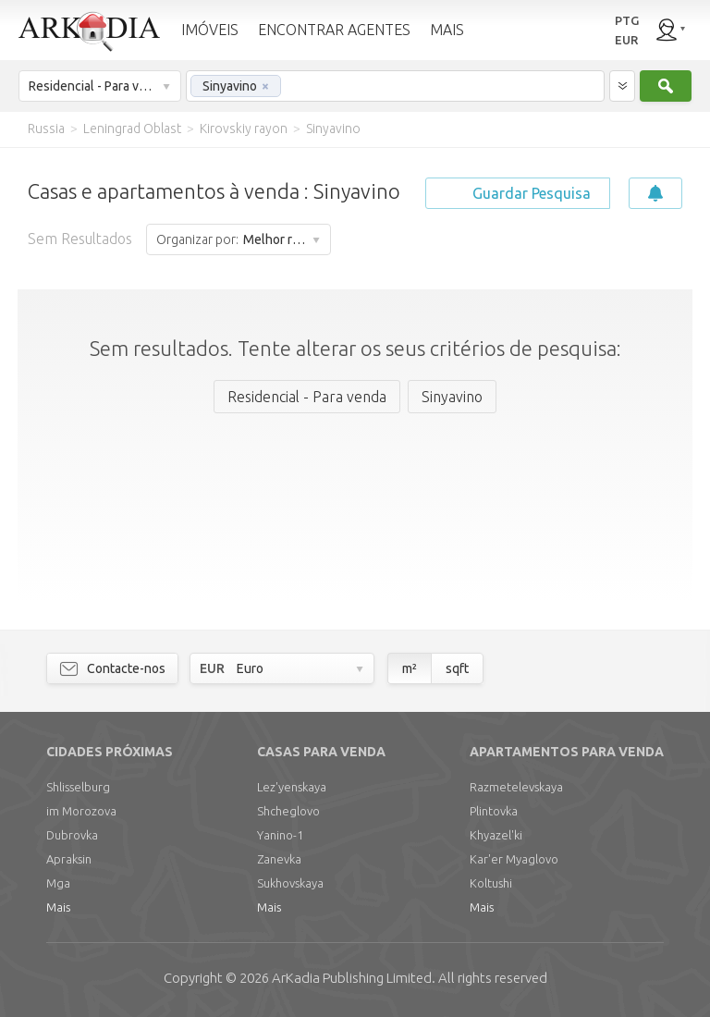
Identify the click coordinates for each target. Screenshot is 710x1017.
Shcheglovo (288, 810)
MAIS (447, 29)
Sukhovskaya (290, 882)
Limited (352, 978)
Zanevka (279, 858)
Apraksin (69, 858)
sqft (457, 668)
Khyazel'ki (496, 834)
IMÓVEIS (210, 29)
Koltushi (491, 882)
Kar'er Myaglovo (514, 858)
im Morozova (81, 810)
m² (409, 668)
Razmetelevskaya (516, 786)
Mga (58, 882)
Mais (58, 907)
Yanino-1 (280, 834)
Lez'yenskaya (291, 786)
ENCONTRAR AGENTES (334, 29)
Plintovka (494, 810)
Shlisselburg (78, 786)
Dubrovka (72, 834)
